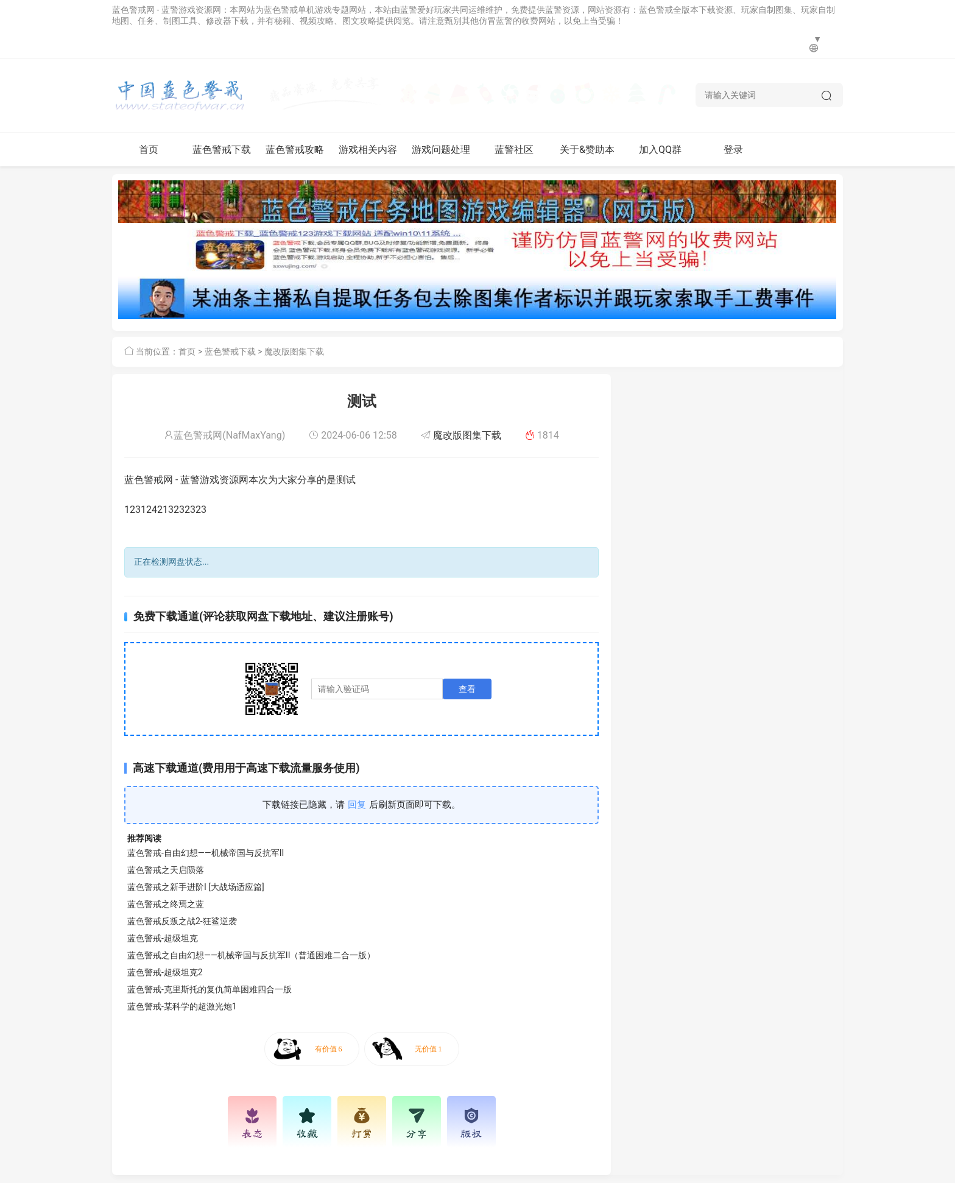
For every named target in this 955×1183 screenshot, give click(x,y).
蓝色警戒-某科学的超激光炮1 (182, 1006)
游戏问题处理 (441, 149)
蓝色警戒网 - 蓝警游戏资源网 (166, 10)
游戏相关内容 (368, 149)
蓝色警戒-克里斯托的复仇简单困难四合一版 (209, 989)
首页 (148, 149)
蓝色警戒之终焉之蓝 (165, 904)
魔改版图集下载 (294, 351)
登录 (733, 149)
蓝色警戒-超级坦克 (162, 938)
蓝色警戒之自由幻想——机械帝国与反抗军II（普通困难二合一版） (251, 955)
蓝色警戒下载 (221, 149)
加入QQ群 (660, 149)
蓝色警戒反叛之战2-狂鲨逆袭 (182, 921)
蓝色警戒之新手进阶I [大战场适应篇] (195, 887)
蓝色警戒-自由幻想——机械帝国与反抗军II (205, 853)
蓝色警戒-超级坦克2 (165, 972)
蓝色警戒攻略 (295, 149)
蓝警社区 (514, 149)
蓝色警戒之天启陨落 (165, 870)
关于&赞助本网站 (587, 155)
